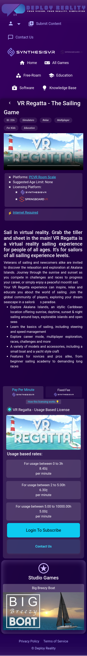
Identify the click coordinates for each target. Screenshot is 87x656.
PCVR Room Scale (42, 177)
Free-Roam (28, 75)
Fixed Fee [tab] (64, 392)
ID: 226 (11, 120)
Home (28, 63)
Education (60, 75)
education (29, 128)
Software (23, 88)
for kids (11, 128)
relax (46, 120)
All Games (56, 63)
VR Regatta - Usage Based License (41, 410)
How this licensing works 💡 (43, 401)
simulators (28, 120)
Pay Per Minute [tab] (23, 392)
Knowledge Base (59, 88)
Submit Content (44, 24)
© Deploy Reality (43, 648)
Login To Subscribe (43, 530)
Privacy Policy (29, 641)
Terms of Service (55, 641)
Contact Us (20, 37)
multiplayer (63, 120)
